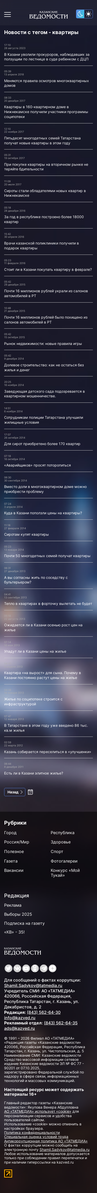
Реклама (12, 905)
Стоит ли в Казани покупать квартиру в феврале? (48, 269)
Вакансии (14, 870)
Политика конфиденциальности (32, 1132)
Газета (11, 861)
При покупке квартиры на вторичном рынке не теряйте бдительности (46, 166)
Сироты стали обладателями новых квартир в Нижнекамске (45, 193)
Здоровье (61, 841)
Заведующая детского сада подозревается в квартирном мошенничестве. (44, 393)
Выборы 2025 (18, 914)
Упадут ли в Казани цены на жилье (35, 651)
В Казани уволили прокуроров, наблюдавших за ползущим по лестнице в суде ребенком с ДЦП (46, 56)
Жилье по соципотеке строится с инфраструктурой (33, 701)
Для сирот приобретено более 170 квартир (42, 443)
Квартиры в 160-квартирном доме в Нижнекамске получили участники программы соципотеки (46, 111)
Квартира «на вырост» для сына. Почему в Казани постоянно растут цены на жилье (42, 675)
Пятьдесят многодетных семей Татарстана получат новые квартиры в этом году (42, 140)
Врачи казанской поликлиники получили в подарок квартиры (41, 245)
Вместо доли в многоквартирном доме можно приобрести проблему (45, 489)
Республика (62, 832)
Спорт (57, 851)
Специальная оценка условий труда (36, 1136)
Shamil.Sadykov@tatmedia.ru (33, 985)
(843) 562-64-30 (44, 1012)
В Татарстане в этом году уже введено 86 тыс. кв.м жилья (46, 727)
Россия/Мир (16, 841)
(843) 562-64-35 (61, 1022)
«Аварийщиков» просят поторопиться (37, 465)
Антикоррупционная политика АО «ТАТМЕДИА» (46, 1141)
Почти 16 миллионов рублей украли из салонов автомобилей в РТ (46, 293)
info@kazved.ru (19, 1017)
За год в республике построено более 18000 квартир (44, 219)
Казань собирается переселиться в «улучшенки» (47, 751)
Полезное (14, 851)
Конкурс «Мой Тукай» (65, 873)
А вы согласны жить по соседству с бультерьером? (36, 579)
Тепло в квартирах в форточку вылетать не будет (48, 603)
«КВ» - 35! (14, 932)
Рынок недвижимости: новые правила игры (43, 343)
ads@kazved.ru (19, 1028)
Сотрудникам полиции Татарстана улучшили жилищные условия (43, 419)
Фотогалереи (64, 861)
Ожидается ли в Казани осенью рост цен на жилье (43, 627)
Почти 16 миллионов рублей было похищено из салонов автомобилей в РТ (45, 319)
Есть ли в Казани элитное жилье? (33, 773)
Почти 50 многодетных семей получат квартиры (47, 556)
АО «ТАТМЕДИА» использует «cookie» (37, 1111)
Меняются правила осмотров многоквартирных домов (46, 83)
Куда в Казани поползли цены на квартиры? (43, 513)
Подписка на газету (24, 923)
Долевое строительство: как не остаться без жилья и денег (44, 367)
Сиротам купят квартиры (26, 534)
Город (10, 832)
